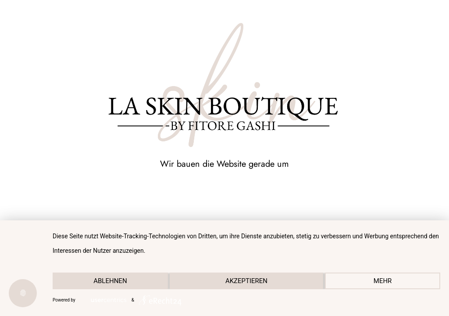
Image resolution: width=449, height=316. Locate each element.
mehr (383, 281)
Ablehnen (110, 281)
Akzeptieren (246, 281)
